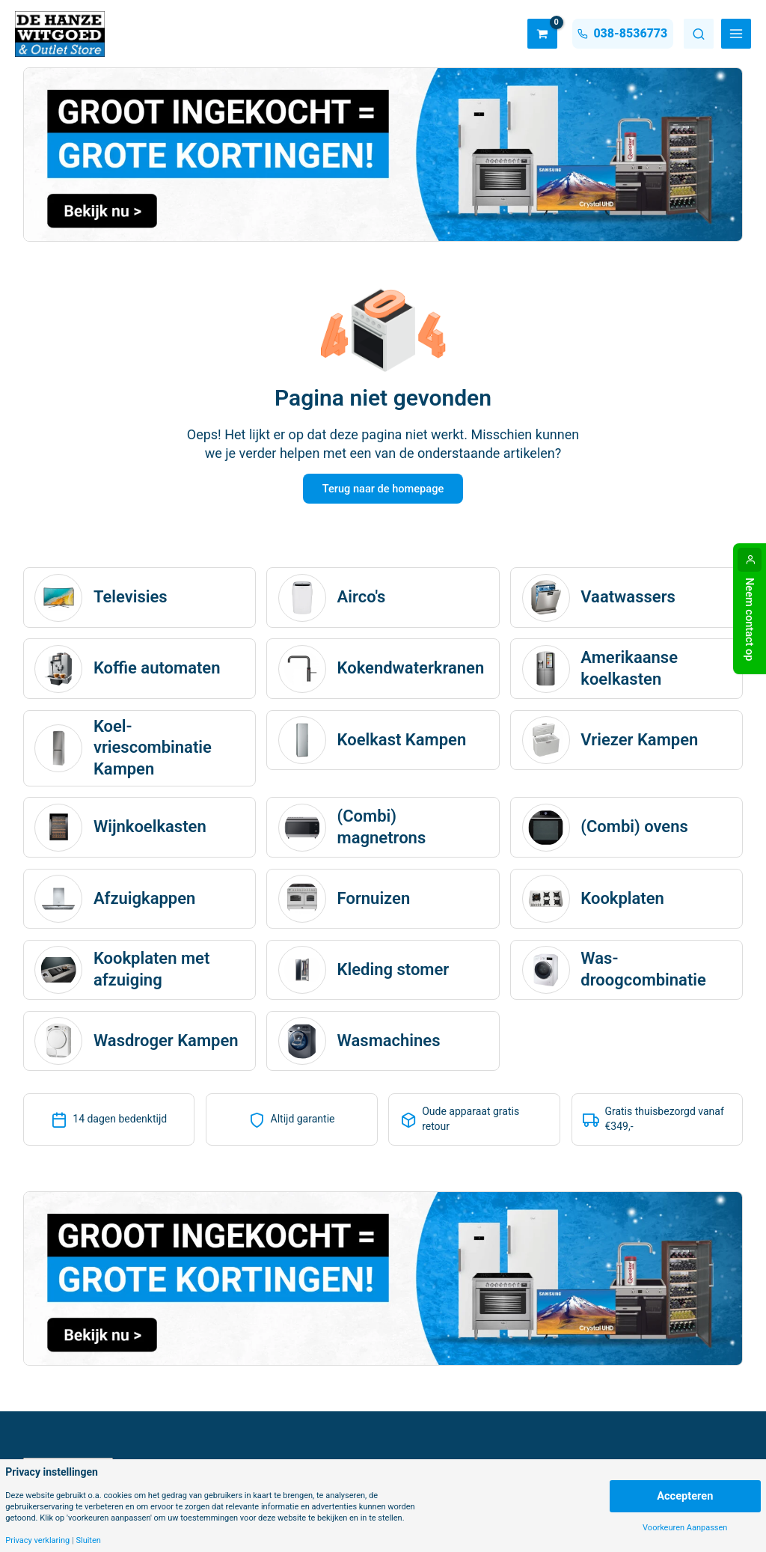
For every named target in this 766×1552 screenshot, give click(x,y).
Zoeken (699, 34)
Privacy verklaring (37, 1540)
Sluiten (88, 1540)
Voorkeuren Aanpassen (685, 1528)
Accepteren (685, 1496)
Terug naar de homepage (383, 489)
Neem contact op (749, 620)
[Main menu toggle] (736, 34)
